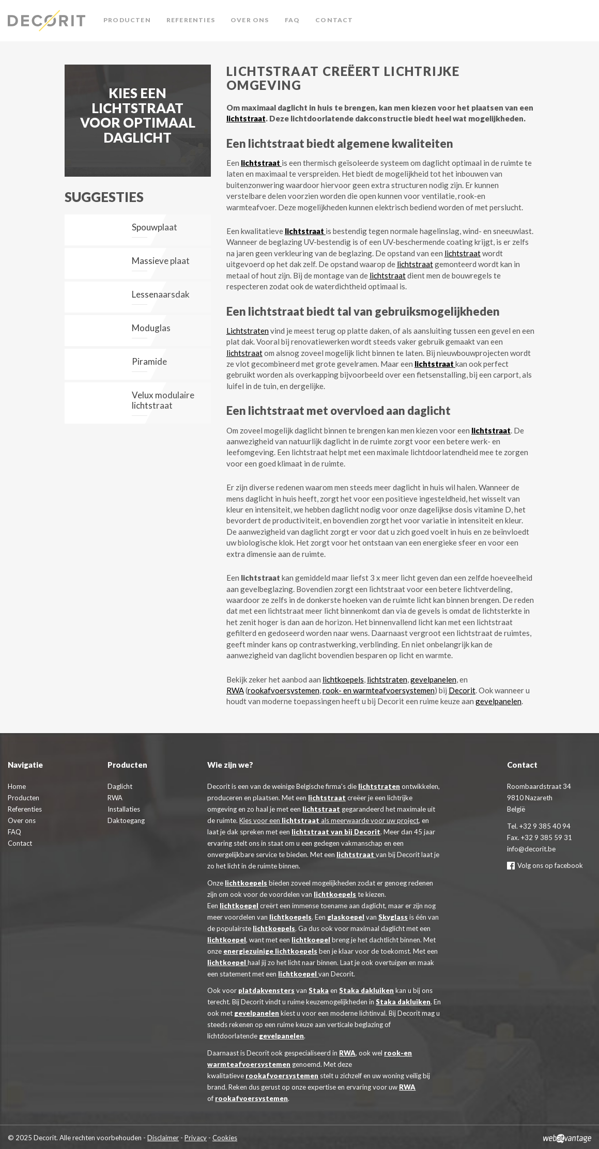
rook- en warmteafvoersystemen (378, 690)
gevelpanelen (433, 679)
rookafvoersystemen (283, 690)
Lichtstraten (247, 330)
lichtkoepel (239, 906)
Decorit (49, 20)
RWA (235, 690)
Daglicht (119, 786)
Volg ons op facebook (545, 865)
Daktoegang (126, 820)
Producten (127, 20)
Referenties (190, 20)
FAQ (292, 20)
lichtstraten (387, 679)
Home (17, 786)
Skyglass (393, 917)
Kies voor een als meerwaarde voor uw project (329, 820)
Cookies (224, 1138)
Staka (319, 990)
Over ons (250, 20)
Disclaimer (163, 1138)
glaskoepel (345, 917)
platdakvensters (266, 990)
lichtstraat (246, 118)
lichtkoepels (343, 679)
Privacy (196, 1138)
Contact (334, 20)
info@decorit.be (531, 849)
